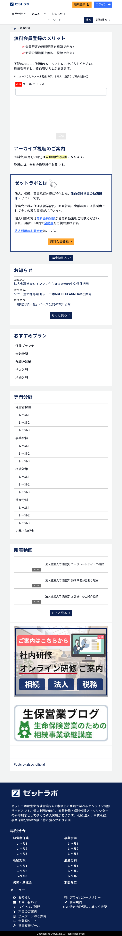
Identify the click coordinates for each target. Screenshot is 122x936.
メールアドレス (33, 84)
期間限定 (70, 882)
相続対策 (21, 469)
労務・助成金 (24, 531)
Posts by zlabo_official (29, 764)
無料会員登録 (46, 218)
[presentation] (61, 113)
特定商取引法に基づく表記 (86, 907)
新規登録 (82, 4)
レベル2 (24, 422)
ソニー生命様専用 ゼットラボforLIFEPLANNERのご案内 (53, 294)
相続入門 (21, 378)
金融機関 (21, 354)
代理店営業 (23, 362)
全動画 (48, 223)
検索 (88, 19)
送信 (61, 136)
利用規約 (74, 902)
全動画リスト (62, 257)
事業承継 (21, 438)
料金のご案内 (25, 911)
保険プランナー (26, 346)
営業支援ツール (27, 925)
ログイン (103, 4)
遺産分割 (21, 500)
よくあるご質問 (27, 907)
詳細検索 (103, 19)
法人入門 (21, 370)
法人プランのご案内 (30, 916)
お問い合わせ (25, 902)
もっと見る (61, 315)
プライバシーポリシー (83, 897)
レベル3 (24, 430)
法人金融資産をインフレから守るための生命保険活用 (51, 284)
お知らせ (58, 13)
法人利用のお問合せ (29, 231)
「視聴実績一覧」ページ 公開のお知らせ (42, 304)
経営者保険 (23, 407)
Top (13, 28)
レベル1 (24, 415)
